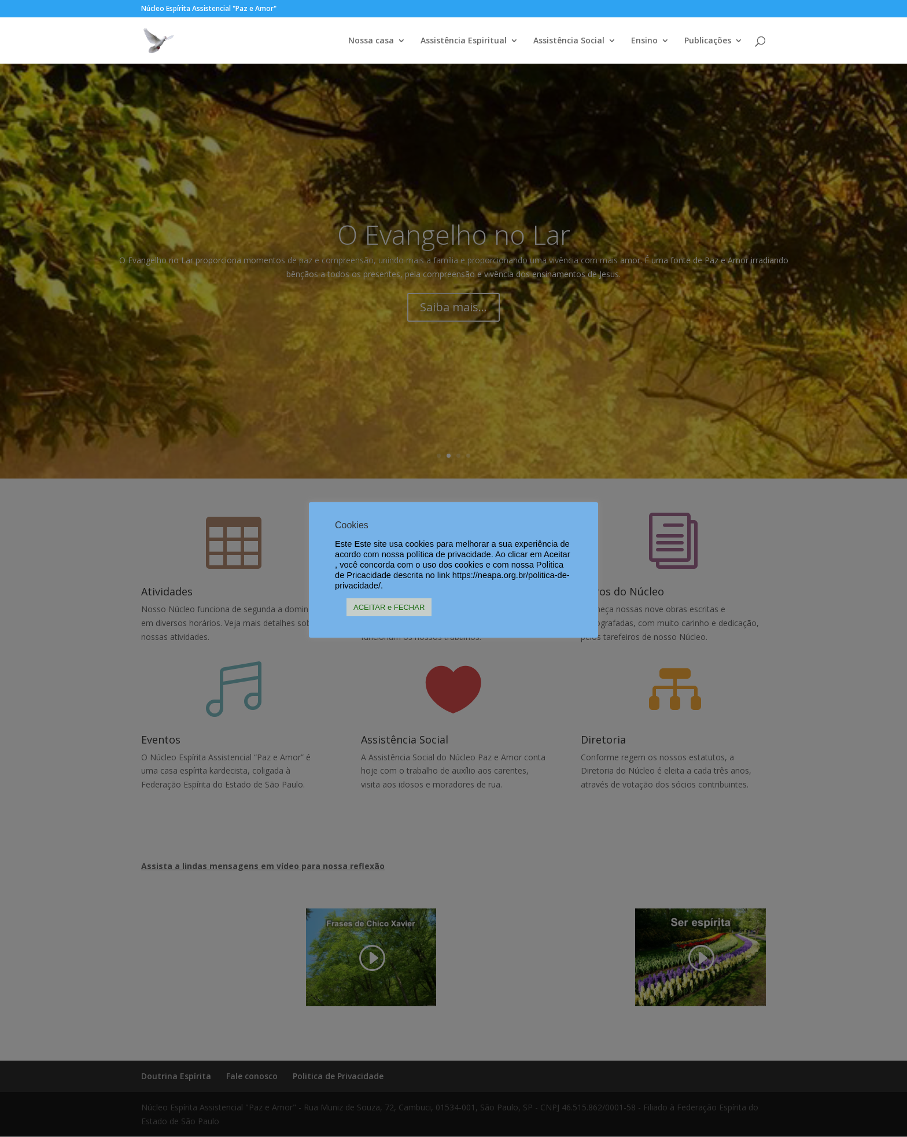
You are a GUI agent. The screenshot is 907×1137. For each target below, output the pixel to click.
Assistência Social (568, 41)
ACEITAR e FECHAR (389, 607)
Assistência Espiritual (464, 41)
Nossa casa (371, 41)
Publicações (707, 41)
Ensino (644, 41)
